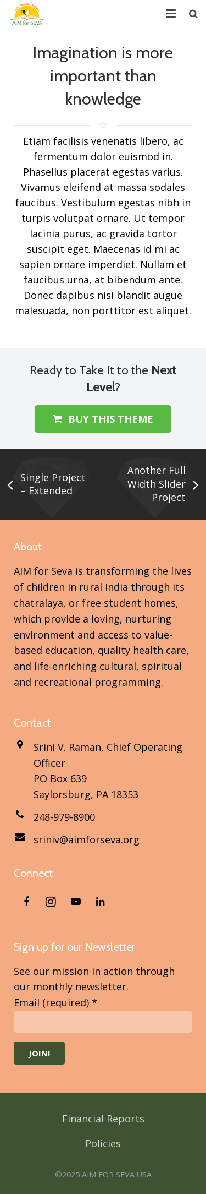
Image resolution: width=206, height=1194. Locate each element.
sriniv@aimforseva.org (87, 839)
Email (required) (55, 1002)
